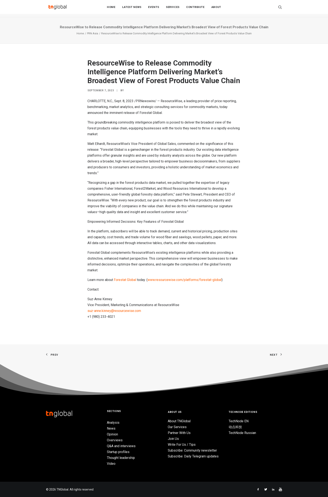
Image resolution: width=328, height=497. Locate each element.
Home (111, 8)
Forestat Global (125, 280)
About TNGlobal (179, 421)
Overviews (115, 440)
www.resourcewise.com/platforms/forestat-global (184, 280)
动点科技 (235, 427)
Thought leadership (121, 458)
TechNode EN (239, 421)
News (111, 428)
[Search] (280, 8)
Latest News (131, 8)
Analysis (113, 423)
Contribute (195, 8)
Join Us (173, 439)
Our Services (177, 427)
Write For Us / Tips (182, 445)
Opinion (112, 434)
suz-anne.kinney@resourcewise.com (114, 311)
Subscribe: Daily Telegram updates (193, 456)
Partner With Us (179, 433)
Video (111, 464)
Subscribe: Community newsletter (192, 450)
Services (172, 8)
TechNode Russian (242, 433)
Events (153, 8)
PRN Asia (92, 33)
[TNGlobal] (57, 9)
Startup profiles (118, 452)
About (216, 8)
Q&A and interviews (121, 446)
